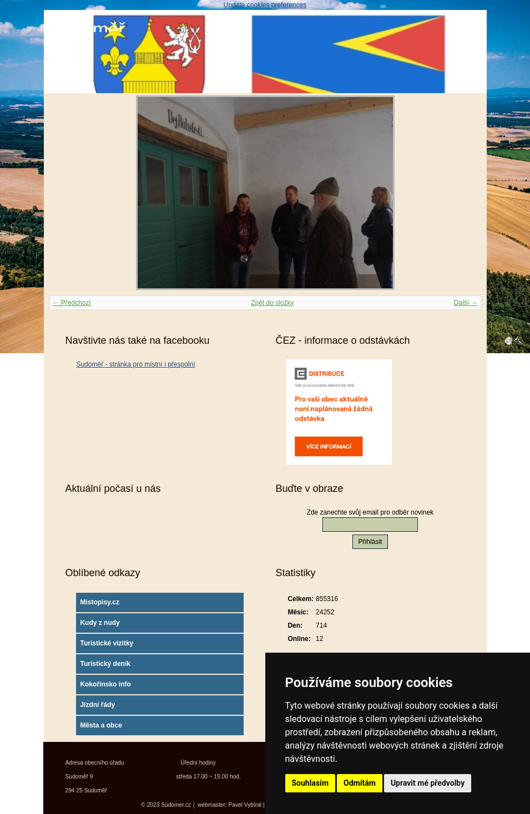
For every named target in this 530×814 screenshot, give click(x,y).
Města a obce (101, 725)
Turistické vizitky (106, 643)
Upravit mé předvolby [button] (428, 783)
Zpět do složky (272, 303)
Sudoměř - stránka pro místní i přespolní (135, 364)
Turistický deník (105, 664)
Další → (466, 303)
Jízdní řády (97, 705)
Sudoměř (87, 29)
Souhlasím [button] (310, 783)
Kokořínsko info (105, 684)
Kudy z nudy (99, 623)
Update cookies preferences (265, 5)
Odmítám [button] (360, 783)
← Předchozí (72, 303)
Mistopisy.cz (99, 602)
